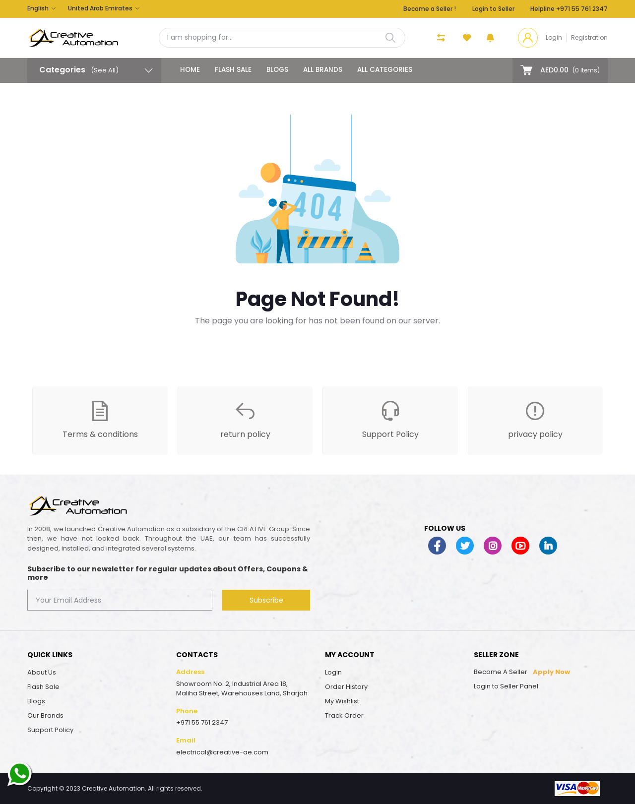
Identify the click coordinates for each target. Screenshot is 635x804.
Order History (346, 686)
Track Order (344, 715)
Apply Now (551, 672)
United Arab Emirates (100, 8)
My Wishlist (342, 701)
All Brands (322, 69)
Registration (589, 37)
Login (554, 37)
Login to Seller (493, 8)
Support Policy (50, 730)
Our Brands (45, 715)
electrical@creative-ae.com (222, 752)
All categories (384, 69)
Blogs (277, 69)
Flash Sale (233, 69)
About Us (41, 672)
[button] (490, 37)
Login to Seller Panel (506, 686)
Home (190, 69)
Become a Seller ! (429, 8)
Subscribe (266, 600)
